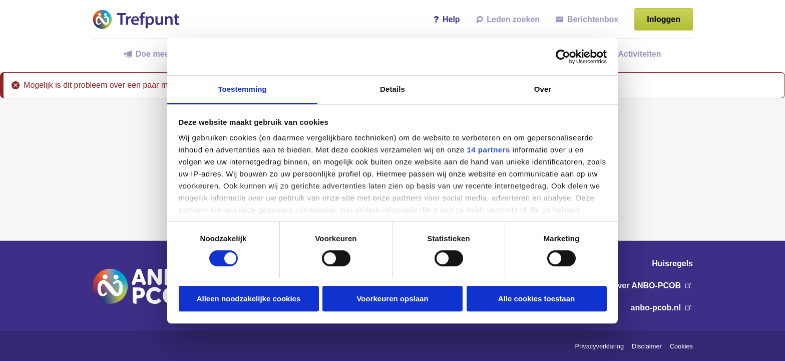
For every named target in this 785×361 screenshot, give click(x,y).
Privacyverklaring (599, 346)
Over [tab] (543, 89)
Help (447, 19)
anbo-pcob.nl (662, 307)
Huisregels (672, 263)
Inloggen (663, 19)
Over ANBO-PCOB (652, 285)
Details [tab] (392, 89)
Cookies (681, 346)
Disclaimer (647, 346)
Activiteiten (634, 54)
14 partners (488, 149)
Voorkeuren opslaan (392, 298)
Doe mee (146, 54)
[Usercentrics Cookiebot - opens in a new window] (563, 56)
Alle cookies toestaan (536, 298)
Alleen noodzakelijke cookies (249, 298)
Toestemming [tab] (242, 89)
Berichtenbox (587, 19)
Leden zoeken (508, 19)
